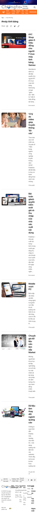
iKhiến (25, 490)
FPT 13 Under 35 (33, 489)
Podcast (29, 494)
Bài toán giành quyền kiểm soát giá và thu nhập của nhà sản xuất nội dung (32, 213)
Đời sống (20, 496)
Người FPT (18, 12)
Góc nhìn (20, 500)
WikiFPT (29, 497)
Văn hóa (23, 12)
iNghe (33, 509)
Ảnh (28, 491)
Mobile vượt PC (32, 286)
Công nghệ (13, 12)
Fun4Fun (25, 493)
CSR (32, 511)
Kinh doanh (8, 12)
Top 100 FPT (32, 501)
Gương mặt (21, 491)
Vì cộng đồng (24, 498)
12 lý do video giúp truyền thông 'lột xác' (32, 124)
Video (28, 488)
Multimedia (29, 486)
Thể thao (26, 12)
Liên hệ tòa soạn (4, 480)
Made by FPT (17, 496)
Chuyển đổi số (32, 473)
